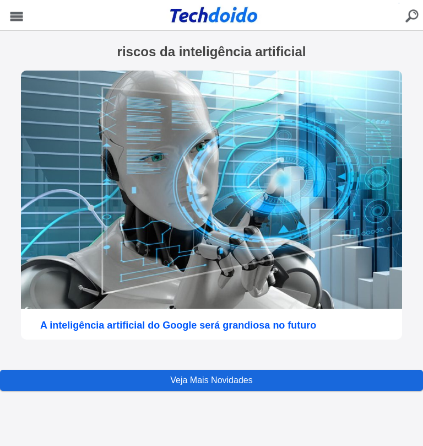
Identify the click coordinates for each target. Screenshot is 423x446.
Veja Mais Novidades (211, 380)
